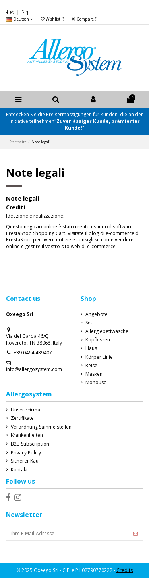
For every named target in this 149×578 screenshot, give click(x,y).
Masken (94, 374)
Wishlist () (53, 19)
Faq (24, 12)
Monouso (96, 382)
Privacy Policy (26, 453)
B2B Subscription (30, 444)
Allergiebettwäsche (106, 331)
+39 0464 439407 (33, 352)
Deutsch (19, 19)
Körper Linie (99, 357)
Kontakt (19, 470)
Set (88, 323)
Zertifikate (22, 418)
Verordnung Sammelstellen (41, 427)
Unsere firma (25, 410)
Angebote (96, 314)
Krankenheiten (27, 435)
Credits (124, 570)
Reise (91, 365)
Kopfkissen (97, 340)
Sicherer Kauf (25, 461)
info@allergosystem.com (34, 369)
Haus (91, 348)
